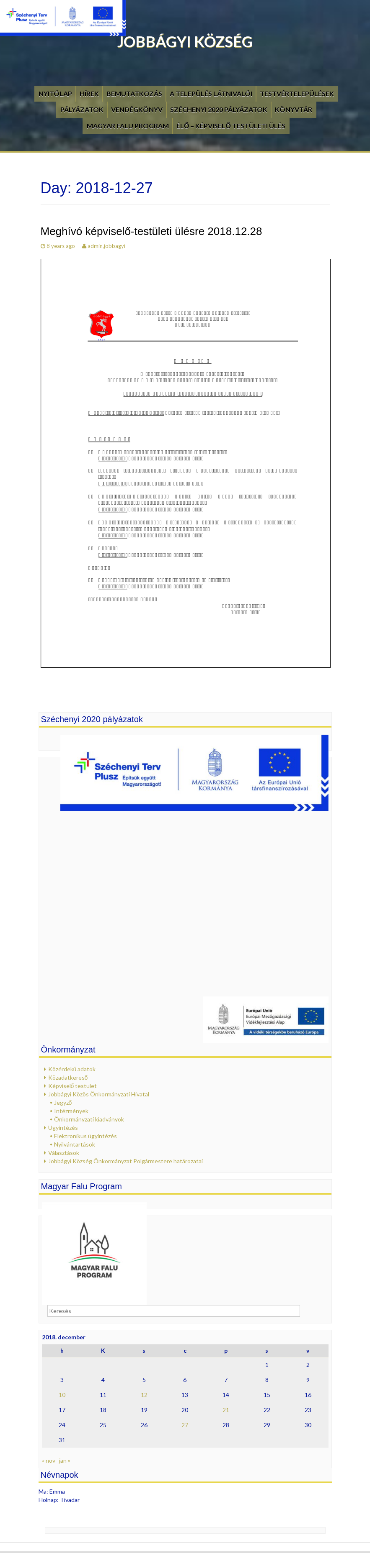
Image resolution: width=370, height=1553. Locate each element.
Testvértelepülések (297, 93)
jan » (64, 1460)
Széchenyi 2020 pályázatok (218, 109)
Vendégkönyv (137, 109)
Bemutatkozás (134, 93)
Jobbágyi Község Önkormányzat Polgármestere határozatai (125, 1161)
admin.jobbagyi (106, 246)
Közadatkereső (68, 1077)
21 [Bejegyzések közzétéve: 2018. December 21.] (226, 1409)
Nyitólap (55, 93)
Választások (63, 1152)
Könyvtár (293, 109)
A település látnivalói (211, 93)
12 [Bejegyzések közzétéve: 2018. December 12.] (144, 1394)
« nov (48, 1460)
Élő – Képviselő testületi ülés (230, 126)
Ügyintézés (63, 1127)
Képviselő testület (72, 1085)
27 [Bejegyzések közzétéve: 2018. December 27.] (184, 1424)
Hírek (89, 93)
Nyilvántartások (74, 1144)
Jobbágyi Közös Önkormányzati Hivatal (98, 1094)
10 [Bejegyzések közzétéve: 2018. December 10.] (62, 1394)
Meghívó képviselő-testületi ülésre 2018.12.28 (151, 231)
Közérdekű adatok (72, 1069)
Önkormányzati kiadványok (89, 1119)
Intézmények (71, 1110)
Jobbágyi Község (185, 41)
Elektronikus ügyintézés (85, 1135)
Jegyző (63, 1102)
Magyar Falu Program (128, 126)
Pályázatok (81, 109)
